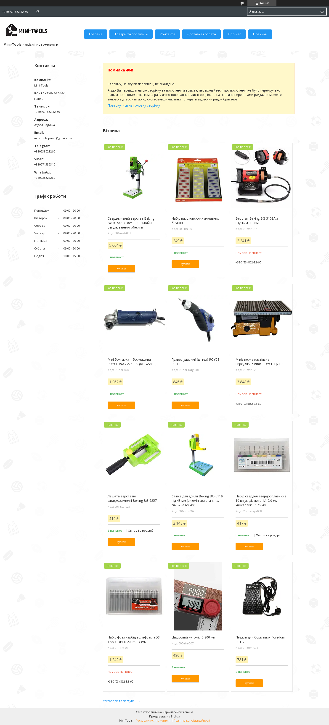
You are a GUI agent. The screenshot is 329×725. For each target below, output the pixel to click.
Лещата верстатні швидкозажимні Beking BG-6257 (132, 498)
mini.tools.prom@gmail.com (53, 138)
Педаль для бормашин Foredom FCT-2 (260, 639)
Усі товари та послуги (118, 701)
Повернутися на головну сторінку (134, 105)
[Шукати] (322, 11)
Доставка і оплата (201, 34)
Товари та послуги (129, 34)
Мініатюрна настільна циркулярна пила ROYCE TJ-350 (259, 361)
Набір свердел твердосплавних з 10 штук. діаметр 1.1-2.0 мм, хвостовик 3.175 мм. (261, 500)
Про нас (234, 34)
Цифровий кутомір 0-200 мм (193, 637)
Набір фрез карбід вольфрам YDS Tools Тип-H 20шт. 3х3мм (134, 639)
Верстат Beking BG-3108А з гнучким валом (257, 220)
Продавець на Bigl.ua (164, 716)
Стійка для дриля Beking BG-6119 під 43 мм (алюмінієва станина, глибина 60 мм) (197, 500)
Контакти (167, 34)
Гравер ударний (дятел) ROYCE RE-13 (195, 361)
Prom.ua (187, 712)
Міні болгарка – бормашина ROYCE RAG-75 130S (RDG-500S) (132, 361)
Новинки (260, 34)
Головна (95, 34)
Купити (121, 268)
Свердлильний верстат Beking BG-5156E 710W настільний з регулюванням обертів (131, 222)
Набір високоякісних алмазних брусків (195, 220)
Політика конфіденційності (192, 720)
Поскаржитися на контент (153, 720)
